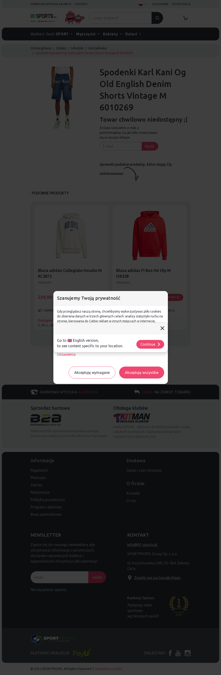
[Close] (162, 328)
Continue (150, 344)
